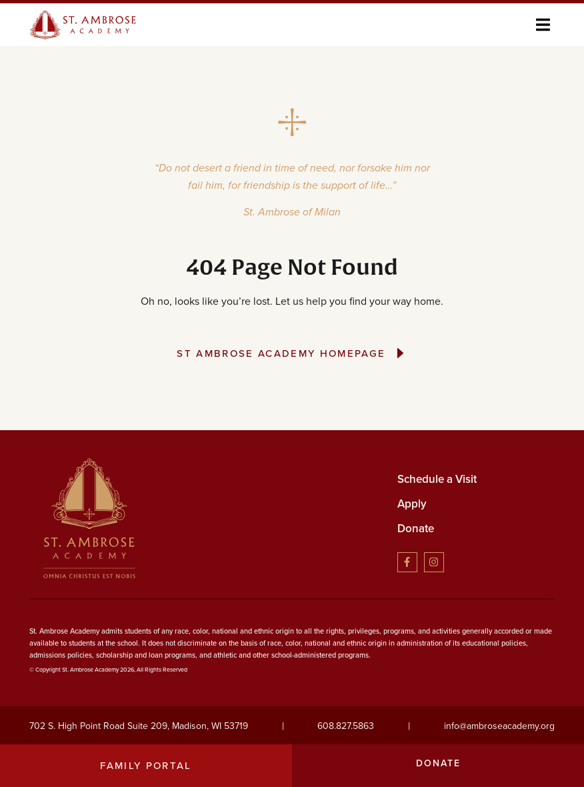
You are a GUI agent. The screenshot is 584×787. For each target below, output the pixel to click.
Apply (412, 504)
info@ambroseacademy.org (499, 726)
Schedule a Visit (437, 479)
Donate (415, 528)
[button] (543, 24)
